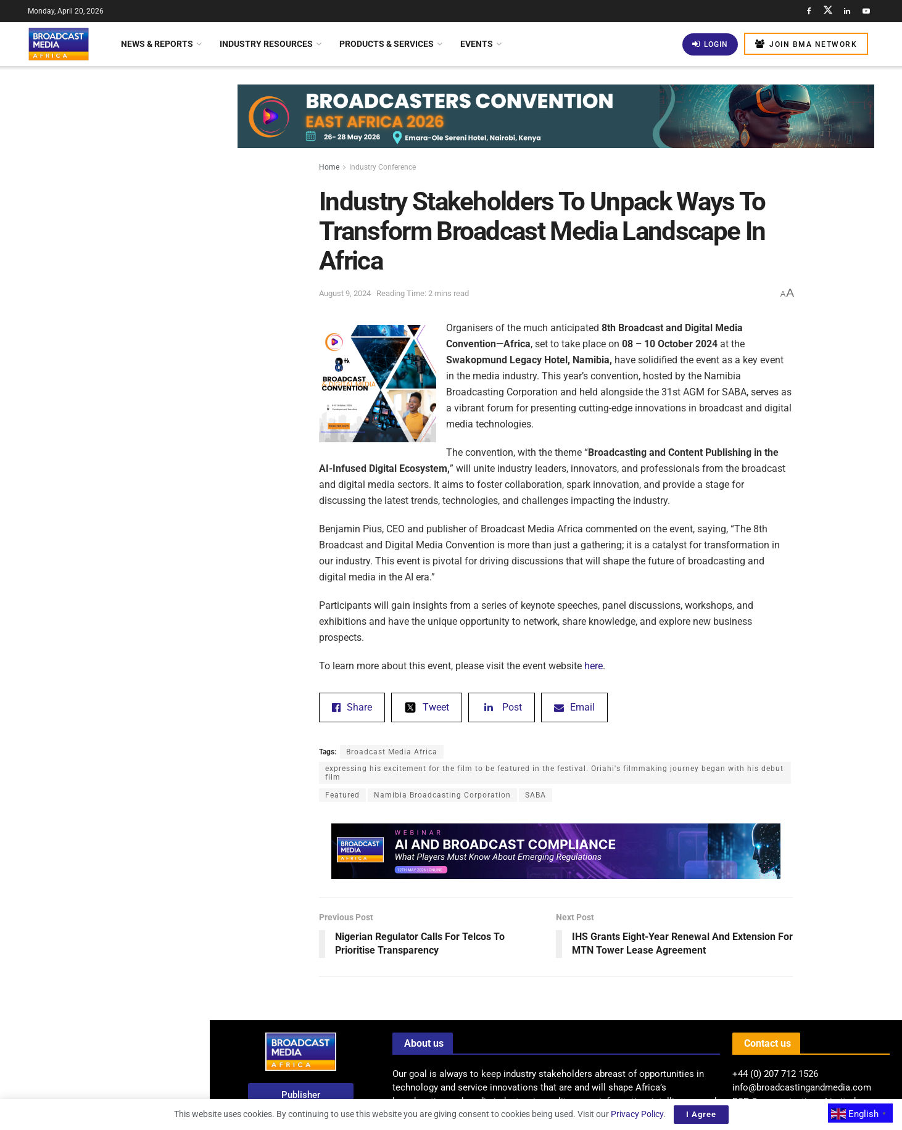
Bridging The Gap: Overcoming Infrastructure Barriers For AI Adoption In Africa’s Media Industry (132, 591)
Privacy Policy (637, 1114)
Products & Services (386, 44)
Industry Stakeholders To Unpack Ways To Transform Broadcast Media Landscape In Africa (102, 125)
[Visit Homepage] (58, 43)
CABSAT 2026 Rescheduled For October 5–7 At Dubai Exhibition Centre (126, 411)
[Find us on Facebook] (809, 11)
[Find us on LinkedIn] (847, 11)
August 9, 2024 (345, 293)
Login (710, 44)
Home (329, 167)
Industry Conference (382, 167)
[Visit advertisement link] (104, 477)
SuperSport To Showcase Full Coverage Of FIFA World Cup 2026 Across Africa (129, 276)
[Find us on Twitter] (828, 11)
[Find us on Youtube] (866, 11)
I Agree (701, 1114)
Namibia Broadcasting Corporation (442, 795)
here (593, 666)
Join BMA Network (806, 44)
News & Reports (157, 44)
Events (476, 44)
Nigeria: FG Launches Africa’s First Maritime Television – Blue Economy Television (130, 741)
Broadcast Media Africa (391, 752)
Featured (342, 795)
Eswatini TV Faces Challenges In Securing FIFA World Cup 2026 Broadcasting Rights (126, 876)
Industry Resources (266, 44)
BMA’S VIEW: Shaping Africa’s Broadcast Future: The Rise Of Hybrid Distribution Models (122, 206)
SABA (535, 795)
